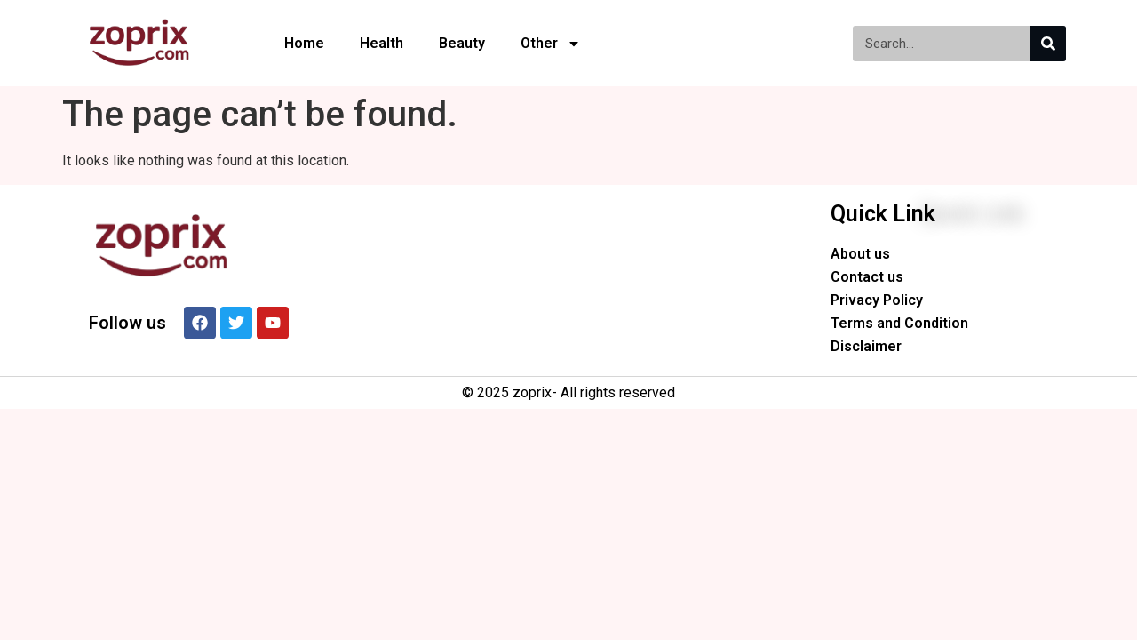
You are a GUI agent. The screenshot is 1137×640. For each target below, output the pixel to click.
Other (551, 44)
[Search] (1048, 43)
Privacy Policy (877, 300)
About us (860, 253)
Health (381, 43)
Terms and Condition (899, 323)
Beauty (462, 43)
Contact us (867, 276)
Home (304, 43)
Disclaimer (866, 346)
